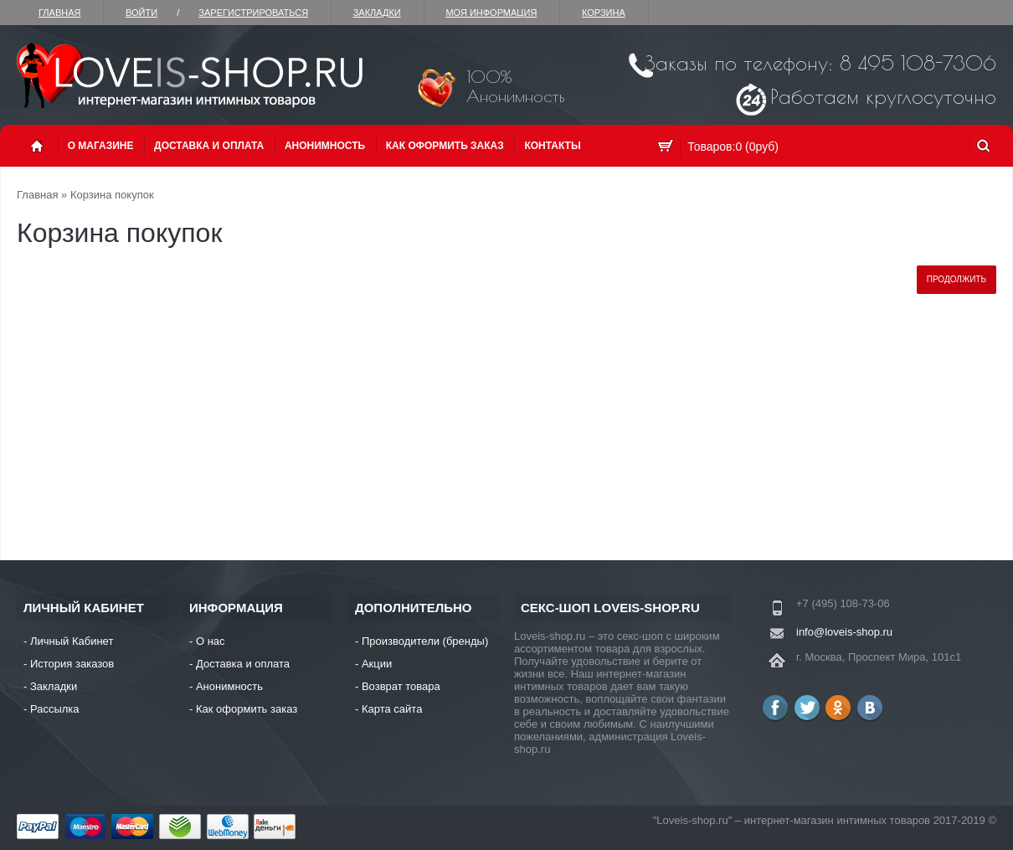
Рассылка (55, 709)
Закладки (377, 13)
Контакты (552, 146)
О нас (210, 641)
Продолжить (956, 279)
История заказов (72, 663)
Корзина (603, 13)
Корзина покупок (112, 194)
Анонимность (325, 146)
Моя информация (491, 13)
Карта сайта (392, 709)
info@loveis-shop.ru (844, 632)
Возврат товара (401, 686)
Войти (141, 13)
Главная (59, 13)
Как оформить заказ (445, 146)
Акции (377, 663)
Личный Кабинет (71, 641)
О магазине (101, 146)
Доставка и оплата (209, 146)
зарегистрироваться (253, 13)
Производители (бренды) (425, 641)
